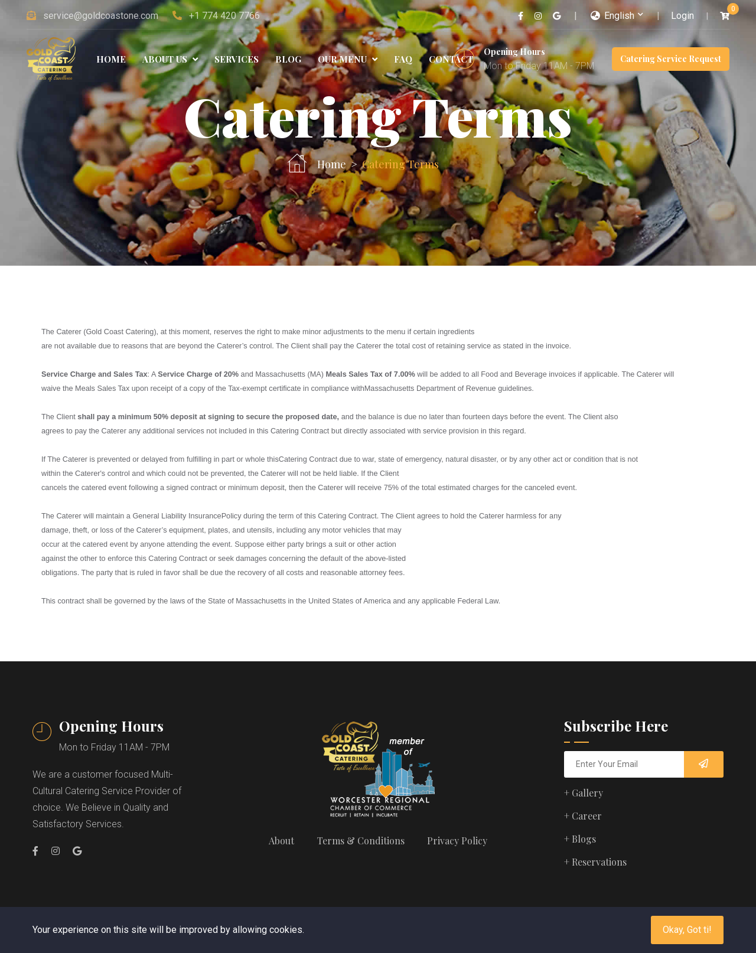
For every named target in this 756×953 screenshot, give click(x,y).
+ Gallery (583, 792)
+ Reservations (595, 862)
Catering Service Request (670, 58)
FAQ (403, 59)
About (281, 840)
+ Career (583, 816)
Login (682, 15)
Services (236, 59)
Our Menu (347, 59)
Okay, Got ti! (687, 929)
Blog (288, 59)
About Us (170, 59)
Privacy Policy (458, 840)
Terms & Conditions (361, 840)
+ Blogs (580, 839)
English (612, 15)
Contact (451, 59)
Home (111, 59)
